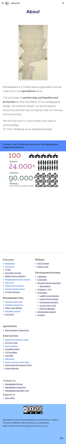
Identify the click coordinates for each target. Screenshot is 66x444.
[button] (2, 3)
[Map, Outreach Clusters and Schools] (33, 219)
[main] (33, 11)
